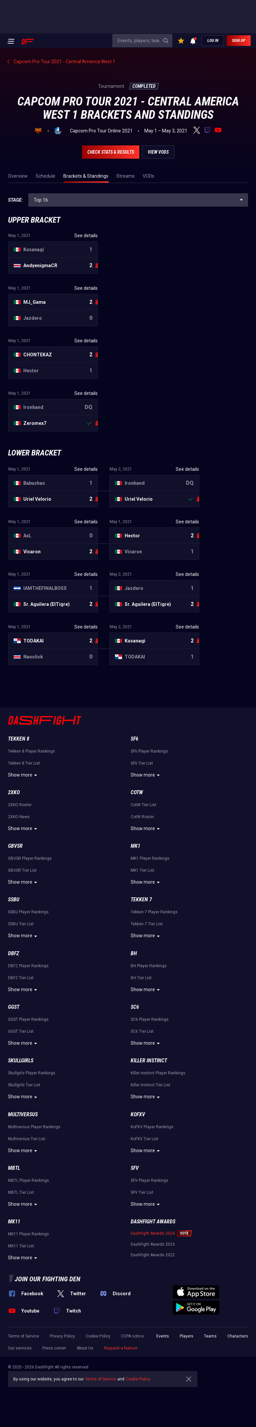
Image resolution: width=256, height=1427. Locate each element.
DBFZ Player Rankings (28, 966)
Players (186, 1336)
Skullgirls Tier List (24, 1085)
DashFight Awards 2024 (153, 1233)
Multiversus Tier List (26, 1139)
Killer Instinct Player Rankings (158, 1073)
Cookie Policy (98, 1336)
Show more (23, 775)
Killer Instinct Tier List (150, 1085)
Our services (20, 1348)
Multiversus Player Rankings (34, 1127)
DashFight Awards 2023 (153, 1244)
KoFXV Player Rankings (152, 1127)
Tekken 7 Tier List (147, 924)
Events (162, 1336)
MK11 (14, 1221)
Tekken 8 (18, 739)
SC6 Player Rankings (150, 1019)
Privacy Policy (62, 1336)
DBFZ (13, 953)
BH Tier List (141, 978)
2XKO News (19, 816)
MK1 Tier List (142, 870)
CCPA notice (132, 1336)
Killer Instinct (149, 1060)
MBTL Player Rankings (28, 1180)
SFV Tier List (142, 1192)
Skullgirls (20, 1060)
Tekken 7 (141, 899)
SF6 (134, 739)
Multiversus (23, 1114)
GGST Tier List (21, 1031)
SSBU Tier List (21, 924)
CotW (137, 792)
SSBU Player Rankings (28, 912)
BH (134, 953)
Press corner (54, 1348)
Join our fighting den (47, 1279)
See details (86, 235)
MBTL (14, 1168)
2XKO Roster (20, 805)
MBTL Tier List (21, 1192)
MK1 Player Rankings (150, 858)
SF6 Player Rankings (149, 751)
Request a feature (120, 1348)
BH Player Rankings (149, 966)
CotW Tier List (143, 805)
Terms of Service (23, 1336)
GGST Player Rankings (28, 1019)
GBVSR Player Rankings (30, 858)
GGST (13, 1007)
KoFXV (138, 1114)
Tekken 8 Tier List (24, 763)
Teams (210, 1336)
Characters (237, 1336)
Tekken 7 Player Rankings (154, 912)
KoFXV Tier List (144, 1139)
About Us (85, 1348)
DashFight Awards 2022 (153, 1255)
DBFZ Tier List (21, 978)
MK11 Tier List (21, 1246)
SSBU (13, 899)
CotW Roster (142, 816)
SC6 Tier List (142, 1031)
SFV (135, 1168)
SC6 (135, 1007)
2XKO (14, 792)
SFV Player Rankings (149, 1180)
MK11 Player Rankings (28, 1234)
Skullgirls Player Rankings (31, 1073)
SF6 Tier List (142, 763)
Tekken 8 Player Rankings (31, 751)
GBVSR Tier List (22, 870)
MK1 (135, 846)
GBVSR (15, 846)
